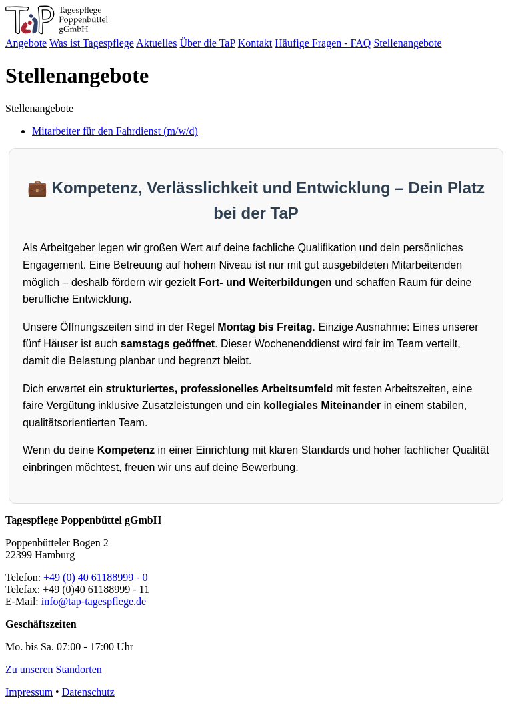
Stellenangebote (407, 43)
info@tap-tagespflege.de (93, 601)
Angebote (26, 43)
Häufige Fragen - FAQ (323, 43)
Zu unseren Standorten (53, 669)
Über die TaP (207, 43)
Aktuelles (156, 43)
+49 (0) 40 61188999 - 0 (95, 577)
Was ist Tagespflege (91, 43)
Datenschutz (88, 692)
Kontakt (255, 43)
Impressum (29, 692)
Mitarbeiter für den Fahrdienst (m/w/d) (115, 131)
